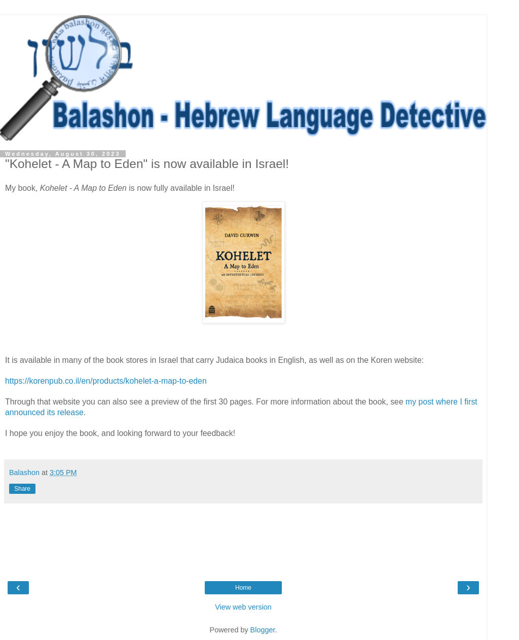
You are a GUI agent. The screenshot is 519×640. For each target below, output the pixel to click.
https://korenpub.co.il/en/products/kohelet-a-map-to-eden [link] (106, 381)
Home (243, 587)
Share (22, 488)
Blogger (262, 630)
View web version (243, 607)
